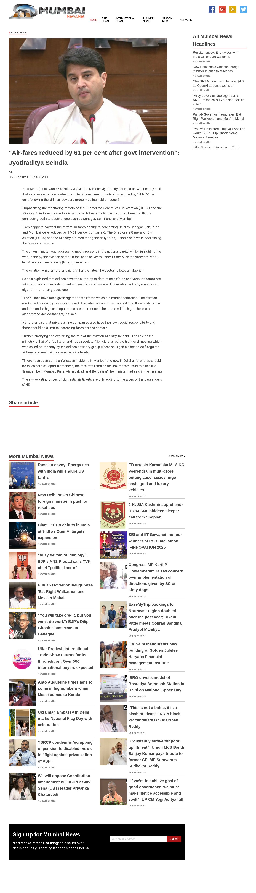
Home (93, 20)
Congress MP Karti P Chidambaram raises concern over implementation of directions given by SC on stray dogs (156, 577)
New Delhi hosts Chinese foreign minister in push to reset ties (62, 501)
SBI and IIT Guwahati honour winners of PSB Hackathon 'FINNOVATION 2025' (155, 540)
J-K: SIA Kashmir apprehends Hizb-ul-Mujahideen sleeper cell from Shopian (156, 510)
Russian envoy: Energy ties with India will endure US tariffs (63, 471)
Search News (167, 20)
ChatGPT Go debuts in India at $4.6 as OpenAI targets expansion (64, 531)
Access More (176, 456)
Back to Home (18, 33)
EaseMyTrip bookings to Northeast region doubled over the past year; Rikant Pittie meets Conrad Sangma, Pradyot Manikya (156, 617)
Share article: (24, 402)
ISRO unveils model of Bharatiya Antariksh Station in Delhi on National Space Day (156, 683)
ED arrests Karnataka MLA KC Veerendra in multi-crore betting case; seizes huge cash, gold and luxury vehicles (156, 477)
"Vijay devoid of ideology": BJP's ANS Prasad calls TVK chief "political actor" (64, 561)
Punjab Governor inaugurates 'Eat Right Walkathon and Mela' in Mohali (65, 591)
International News (125, 20)
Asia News (105, 20)
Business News (149, 20)
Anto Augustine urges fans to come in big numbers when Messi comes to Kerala (65, 688)
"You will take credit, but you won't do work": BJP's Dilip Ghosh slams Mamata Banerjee (219, 133)
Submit (174, 838)
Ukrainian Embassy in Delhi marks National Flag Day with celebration (65, 718)
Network (186, 20)
